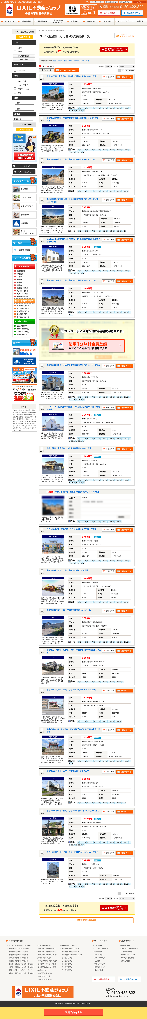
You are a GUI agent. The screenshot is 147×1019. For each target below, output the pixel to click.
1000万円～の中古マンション (71, 949)
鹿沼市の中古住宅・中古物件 (18, 961)
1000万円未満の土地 (45, 973)
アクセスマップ (99, 964)
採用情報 (24, 223)
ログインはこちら (24, 172)
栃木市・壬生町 (22, 288)
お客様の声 (91, 21)
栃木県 (18, 48)
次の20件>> (130, 71)
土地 (87, 61)
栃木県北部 (19, 70)
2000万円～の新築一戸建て (47, 952)
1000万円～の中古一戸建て (47, 964)
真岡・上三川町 (22, 294)
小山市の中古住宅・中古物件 (18, 955)
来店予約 (125, 2)
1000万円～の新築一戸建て (47, 949)
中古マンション (79, 61)
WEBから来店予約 (127, 958)
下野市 (19, 277)
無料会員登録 (109, 13)
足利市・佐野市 (22, 291)
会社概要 (140, 21)
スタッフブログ (123, 21)
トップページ (9, 21)
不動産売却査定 (126, 952)
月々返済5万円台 (23, 308)
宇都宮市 (20, 274)
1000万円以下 (22, 326)
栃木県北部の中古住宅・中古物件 (20, 945)
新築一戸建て (57, 61)
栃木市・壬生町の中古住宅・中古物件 (21, 964)
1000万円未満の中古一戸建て (47, 961)
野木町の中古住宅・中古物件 (18, 958)
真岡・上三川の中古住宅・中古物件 (20, 970)
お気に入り (111, 2)
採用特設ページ (99, 967)
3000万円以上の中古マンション (72, 955)
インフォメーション (101, 949)
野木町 (19, 282)
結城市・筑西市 (22, 296)
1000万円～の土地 (44, 976)
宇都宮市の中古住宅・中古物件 (19, 949)
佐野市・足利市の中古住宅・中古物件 (21, 967)
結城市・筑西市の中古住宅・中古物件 (21, 973)
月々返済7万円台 (23, 314)
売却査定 (74, 21)
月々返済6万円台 (23, 311)
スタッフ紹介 (107, 21)
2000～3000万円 (23, 332)
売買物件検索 (26, 21)
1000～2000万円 (23, 329)
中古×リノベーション (128, 955)
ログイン (140, 2)
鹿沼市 (19, 285)
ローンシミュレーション (28, 232)
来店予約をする (133, 13)
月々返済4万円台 (23, 306)
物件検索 (96, 2)
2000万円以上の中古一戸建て (47, 967)
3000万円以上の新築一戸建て (47, 955)
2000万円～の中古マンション (71, 952)
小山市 (19, 280)
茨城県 (18, 52)
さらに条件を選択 (25, 124)
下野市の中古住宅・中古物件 (18, 952)
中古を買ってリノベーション (58, 21)
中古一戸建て (68, 61)
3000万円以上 (22, 334)
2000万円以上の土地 (45, 979)
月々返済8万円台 (23, 317)
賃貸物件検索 (42, 21)
